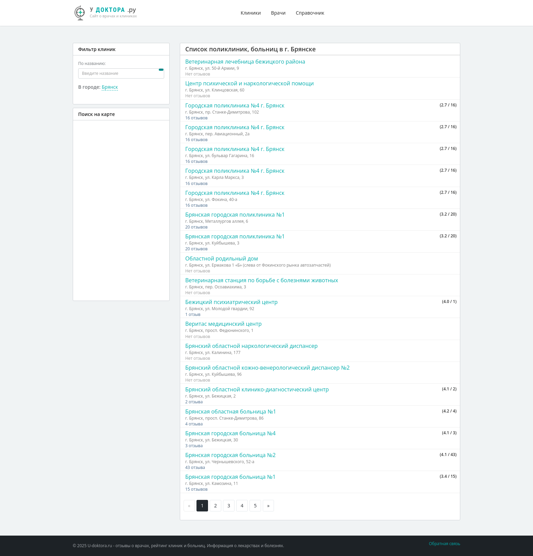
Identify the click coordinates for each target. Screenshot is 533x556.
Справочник (310, 13)
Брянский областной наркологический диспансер (251, 346)
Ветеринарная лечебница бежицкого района (245, 61)
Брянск (110, 87)
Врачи (278, 13)
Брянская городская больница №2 (230, 455)
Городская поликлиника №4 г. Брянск (235, 105)
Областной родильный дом (221, 258)
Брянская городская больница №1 (230, 477)
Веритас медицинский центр (223, 323)
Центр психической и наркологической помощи (249, 83)
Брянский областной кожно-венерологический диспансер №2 (267, 367)
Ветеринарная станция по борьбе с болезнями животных (261, 280)
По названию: (92, 63)
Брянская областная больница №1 (230, 411)
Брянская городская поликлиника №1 (235, 214)
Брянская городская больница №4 (230, 433)
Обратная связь (444, 543)
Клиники (251, 13)
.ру (108, 11)
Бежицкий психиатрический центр (231, 302)
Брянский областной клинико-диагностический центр (257, 389)
